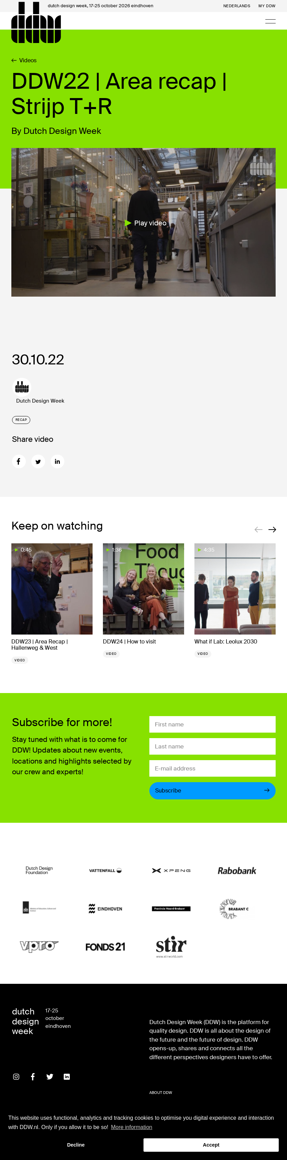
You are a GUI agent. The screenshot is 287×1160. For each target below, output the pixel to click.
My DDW (266, 6)
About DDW (160, 1092)
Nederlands (237, 6)
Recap (21, 420)
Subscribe (212, 790)
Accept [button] (211, 1145)
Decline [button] (76, 1145)
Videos (23, 60)
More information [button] (131, 1127)
